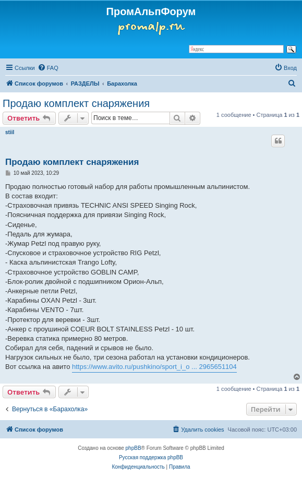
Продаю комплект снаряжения (76, 103)
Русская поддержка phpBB (151, 457)
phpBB (133, 448)
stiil (9, 132)
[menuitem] (48, 68)
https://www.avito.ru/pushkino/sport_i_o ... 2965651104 (154, 367)
